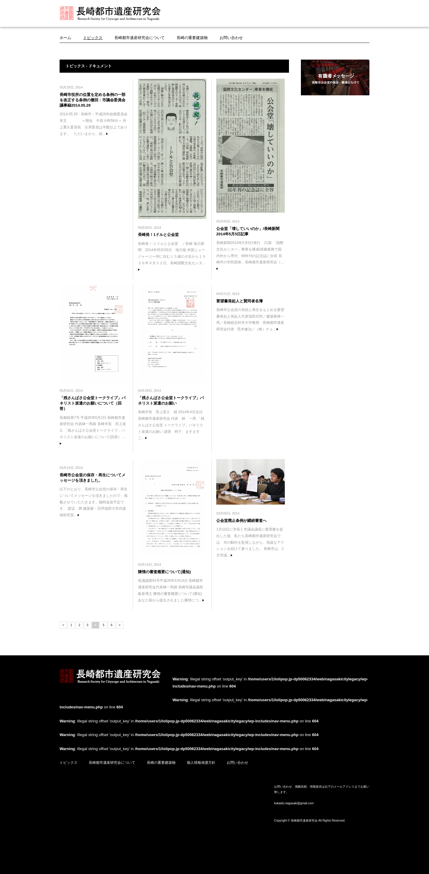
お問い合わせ (231, 37)
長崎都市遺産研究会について (139, 37)
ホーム (65, 37)
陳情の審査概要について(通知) (164, 572)
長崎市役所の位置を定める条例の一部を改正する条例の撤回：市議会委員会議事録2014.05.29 (92, 100)
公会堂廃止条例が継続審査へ (241, 520)
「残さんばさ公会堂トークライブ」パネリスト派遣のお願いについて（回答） (92, 403)
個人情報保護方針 (201, 763)
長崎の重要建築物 (192, 37)
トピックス (92, 37)
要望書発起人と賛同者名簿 (239, 301)
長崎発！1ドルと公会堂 (158, 234)
